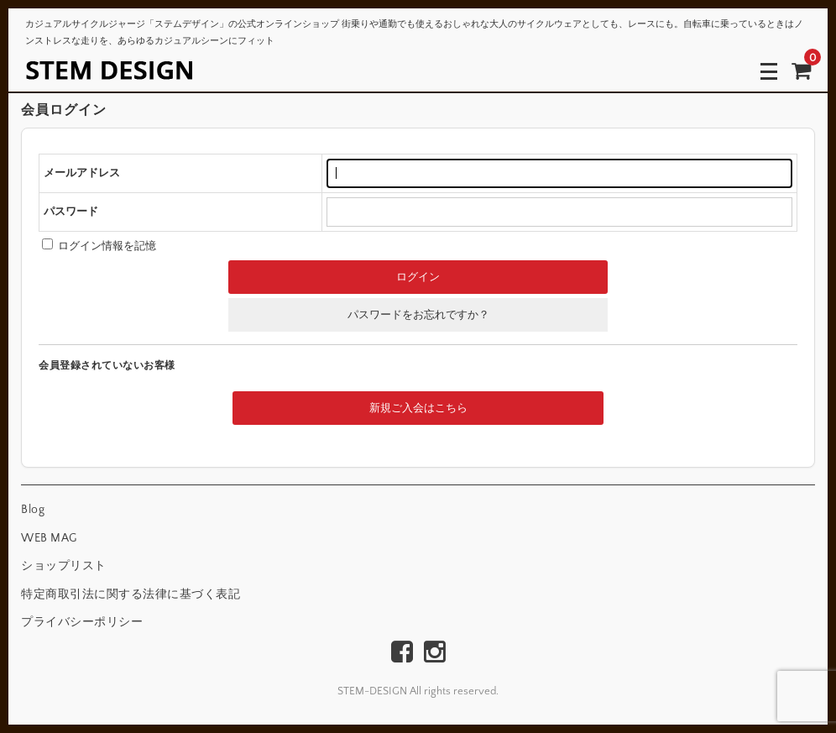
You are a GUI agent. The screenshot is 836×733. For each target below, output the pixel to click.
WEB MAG (49, 538)
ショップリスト (64, 566)
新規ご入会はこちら (418, 408)
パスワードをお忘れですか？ (418, 315)
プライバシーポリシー (82, 622)
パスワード (71, 211)
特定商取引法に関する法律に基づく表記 (130, 594)
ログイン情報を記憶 (99, 246)
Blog (32, 509)
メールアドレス (82, 173)
